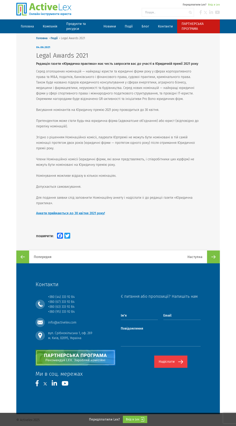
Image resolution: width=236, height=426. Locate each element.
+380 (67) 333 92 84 (61, 302)
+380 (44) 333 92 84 (61, 297)
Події (54, 38)
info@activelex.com (62, 322)
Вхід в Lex (214, 4)
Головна (41, 38)
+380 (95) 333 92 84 (61, 312)
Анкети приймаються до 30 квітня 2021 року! (70, 213)
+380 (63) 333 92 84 (61, 307)
